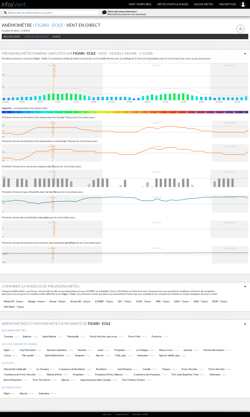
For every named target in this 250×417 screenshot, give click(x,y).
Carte (56, 36)
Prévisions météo (36, 36)
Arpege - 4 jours (36, 301)
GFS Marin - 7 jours (14, 306)
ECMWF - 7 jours (104, 301)
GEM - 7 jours (181, 301)
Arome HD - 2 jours (80, 301)
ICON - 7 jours (143, 301)
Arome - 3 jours (57, 301)
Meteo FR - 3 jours (13, 301)
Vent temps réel (140, 4)
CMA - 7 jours (200, 301)
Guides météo (203, 4)
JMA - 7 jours (163, 301)
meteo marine (122, 414)
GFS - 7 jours (124, 301)
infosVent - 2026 (140, 414)
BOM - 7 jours (219, 301)
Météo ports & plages (172, 4)
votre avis (106, 414)
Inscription (227, 4)
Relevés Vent (12, 36)
